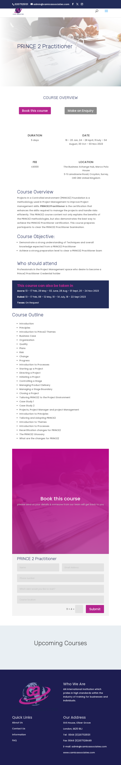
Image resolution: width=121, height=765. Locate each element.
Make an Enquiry (81, 110)
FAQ (14, 740)
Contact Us (18, 728)
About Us (17, 722)
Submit (95, 609)
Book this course (35, 110)
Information (19, 734)
